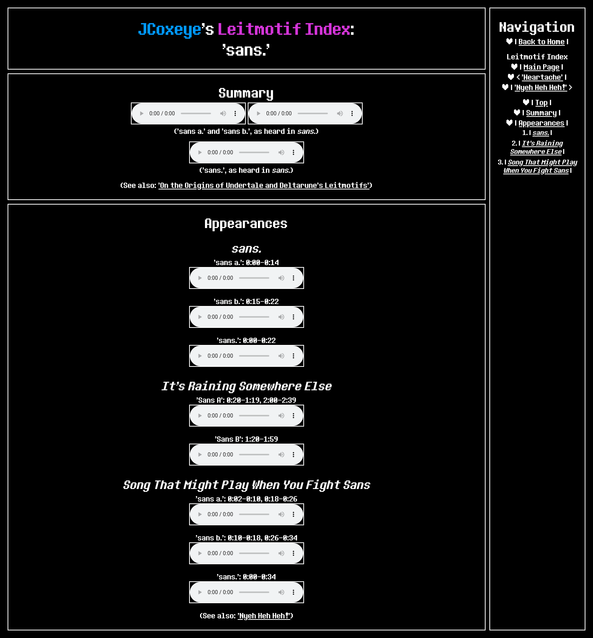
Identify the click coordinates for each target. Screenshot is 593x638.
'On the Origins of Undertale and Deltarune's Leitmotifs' (263, 185)
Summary (541, 112)
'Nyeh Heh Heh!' (541, 87)
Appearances (542, 122)
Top (542, 102)
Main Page (542, 66)
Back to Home (542, 41)
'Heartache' (542, 77)
